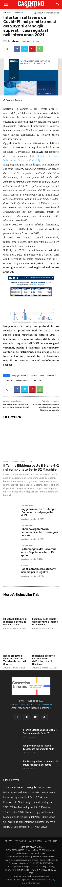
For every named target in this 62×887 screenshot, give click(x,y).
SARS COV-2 (37, 380)
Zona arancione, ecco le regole (19, 787)
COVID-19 (33, 375)
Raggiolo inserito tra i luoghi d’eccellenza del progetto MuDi (38, 512)
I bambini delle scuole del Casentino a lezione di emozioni (45, 622)
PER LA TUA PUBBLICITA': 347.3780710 (31, 704)
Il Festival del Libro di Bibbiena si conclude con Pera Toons (15, 622)
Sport (5, 461)
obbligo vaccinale (23, 380)
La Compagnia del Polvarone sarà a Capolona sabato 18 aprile (38, 552)
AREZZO (8, 841)
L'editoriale (18, 13)
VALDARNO (21, 841)
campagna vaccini (19, 375)
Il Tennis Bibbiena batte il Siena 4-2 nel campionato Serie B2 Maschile (31, 467)
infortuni (50, 375)
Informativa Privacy (46, 879)
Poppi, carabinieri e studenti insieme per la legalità (38, 570)
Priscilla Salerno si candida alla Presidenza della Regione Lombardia (46, 407)
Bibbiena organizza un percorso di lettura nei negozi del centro (39, 532)
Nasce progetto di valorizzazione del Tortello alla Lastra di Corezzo (14, 659)
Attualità (7, 13)
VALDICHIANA (35, 841)
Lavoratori (9, 380)
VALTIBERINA (51, 841)
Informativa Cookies (31, 883)
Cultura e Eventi (27, 506)
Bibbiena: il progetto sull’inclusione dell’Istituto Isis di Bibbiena (43, 659)
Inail (42, 375)
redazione (15, 41)
